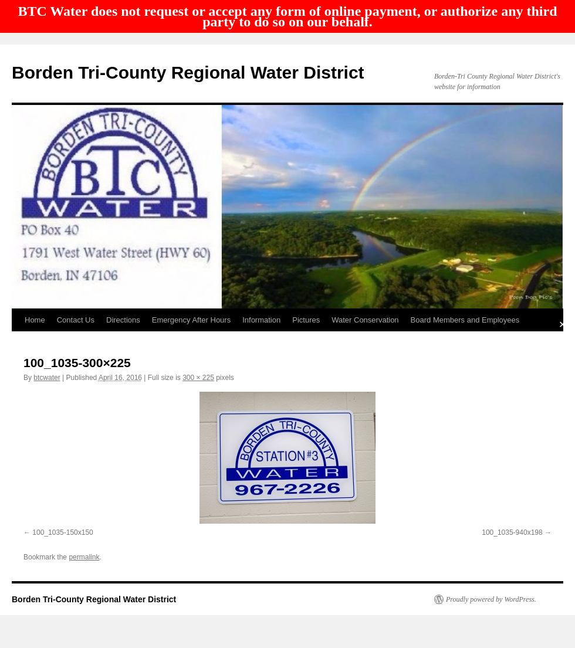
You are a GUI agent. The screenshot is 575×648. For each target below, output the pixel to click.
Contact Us (75, 319)
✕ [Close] (562, 324)
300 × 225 (198, 378)
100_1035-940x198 (512, 532)
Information (261, 319)
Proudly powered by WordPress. (491, 599)
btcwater (46, 378)
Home (35, 319)
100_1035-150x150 (62, 532)
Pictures (306, 319)
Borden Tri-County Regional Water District (188, 72)
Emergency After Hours (191, 319)
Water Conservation (365, 319)
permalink (84, 557)
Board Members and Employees (465, 319)
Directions (123, 319)
